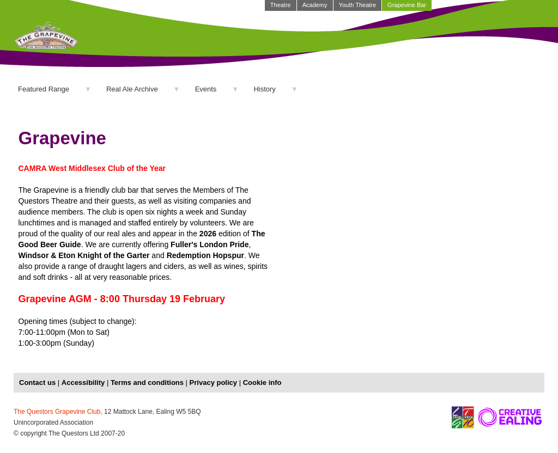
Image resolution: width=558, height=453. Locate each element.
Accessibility (83, 382)
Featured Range (43, 89)
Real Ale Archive (132, 89)
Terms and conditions (147, 382)
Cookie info (262, 382)
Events (206, 89)
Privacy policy (213, 382)
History (264, 89)
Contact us (37, 382)
